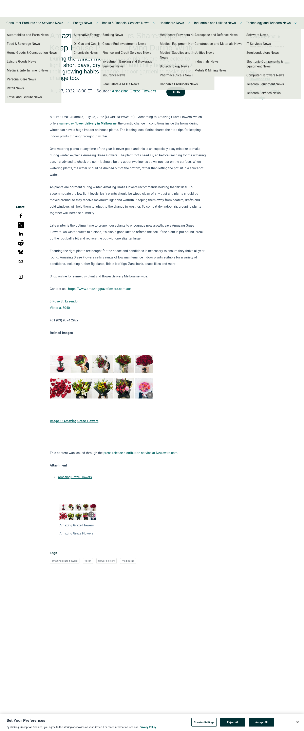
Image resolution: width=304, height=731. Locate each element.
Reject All (233, 723)
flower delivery (106, 560)
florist (88, 560)
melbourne (128, 560)
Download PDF (260, 79)
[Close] (297, 723)
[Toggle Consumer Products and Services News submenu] (68, 23)
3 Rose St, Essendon (64, 301)
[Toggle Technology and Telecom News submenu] (295, 23)
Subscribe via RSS (263, 85)
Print (253, 73)
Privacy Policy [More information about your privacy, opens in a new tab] (147, 728)
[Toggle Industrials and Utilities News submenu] (241, 23)
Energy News (82, 23)
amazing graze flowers (64, 560)
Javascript (257, 98)
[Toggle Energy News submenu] (97, 23)
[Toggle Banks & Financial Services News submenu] (154, 23)
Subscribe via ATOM (264, 91)
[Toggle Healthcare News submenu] (189, 23)
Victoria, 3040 (60, 308)
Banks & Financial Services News (125, 23)
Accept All (261, 723)
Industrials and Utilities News (215, 23)
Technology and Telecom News (268, 23)
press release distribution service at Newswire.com (140, 453)
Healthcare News (171, 23)
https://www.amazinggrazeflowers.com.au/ (99, 289)
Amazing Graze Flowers (134, 91)
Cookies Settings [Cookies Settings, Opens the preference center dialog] (204, 723)
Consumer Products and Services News (34, 23)
